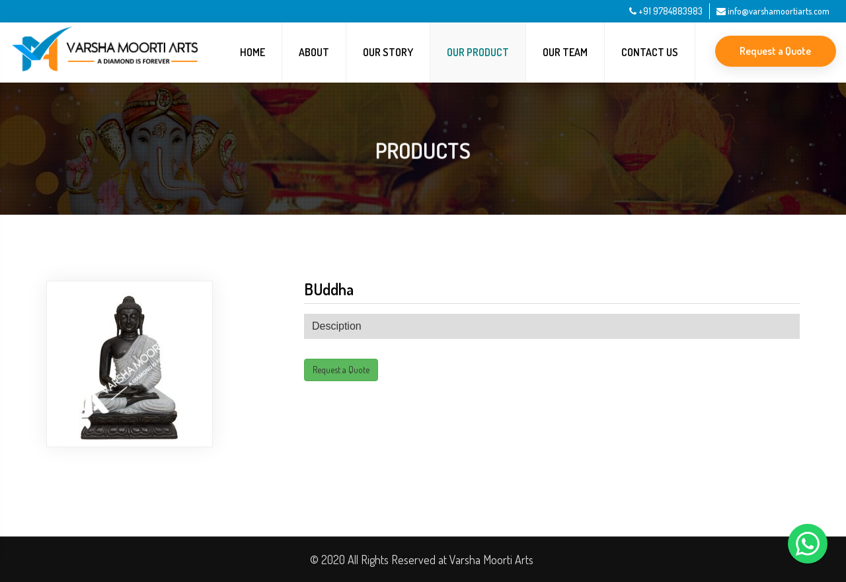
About (314, 52)
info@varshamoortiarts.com (772, 11)
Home (252, 52)
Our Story (388, 52)
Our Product (478, 52)
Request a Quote (775, 50)
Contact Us (649, 52)
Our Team (565, 52)
